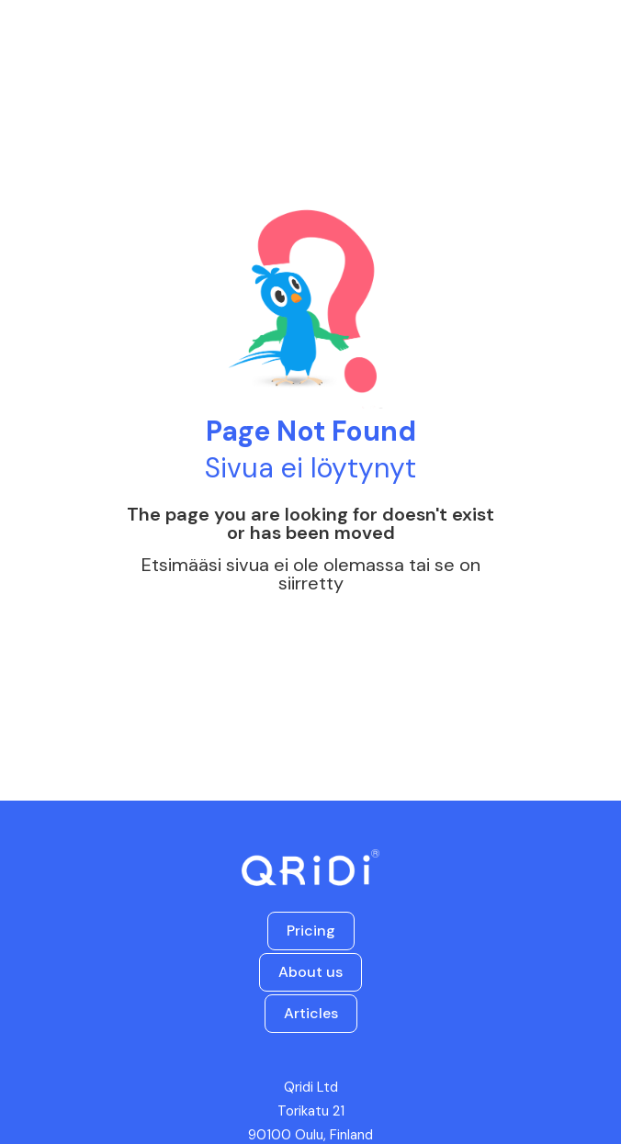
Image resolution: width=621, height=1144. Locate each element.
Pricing (311, 930)
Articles (311, 1013)
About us (310, 971)
